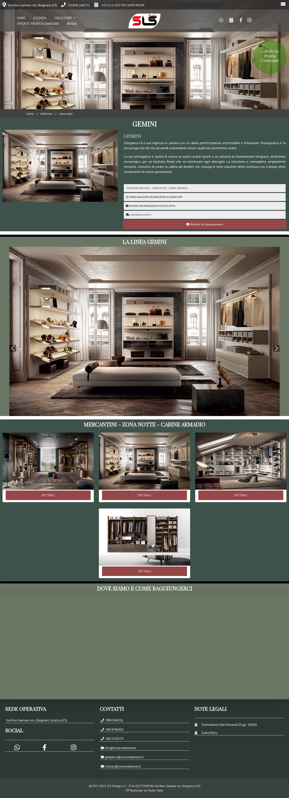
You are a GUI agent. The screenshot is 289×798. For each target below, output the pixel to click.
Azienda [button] (39, 18)
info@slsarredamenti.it (120, 748)
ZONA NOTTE (65, 114)
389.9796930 (114, 730)
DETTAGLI (48, 495)
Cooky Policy (209, 733)
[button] (12, 327)
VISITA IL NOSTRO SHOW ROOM (118, 5)
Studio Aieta (155, 790)
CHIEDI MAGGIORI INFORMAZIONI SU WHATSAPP (156, 196)
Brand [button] (72, 24)
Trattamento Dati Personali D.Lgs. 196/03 (229, 725)
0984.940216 (114, 720)
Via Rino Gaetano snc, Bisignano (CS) (30, 5)
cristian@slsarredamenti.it (123, 766)
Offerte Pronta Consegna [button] (38, 24)
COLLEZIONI (46, 114)
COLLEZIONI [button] (64, 18)
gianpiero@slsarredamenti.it (124, 757)
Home (30, 114)
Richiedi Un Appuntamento (204, 224)
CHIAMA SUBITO (75, 5)
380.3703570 (114, 739)
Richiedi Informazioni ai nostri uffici (150, 205)
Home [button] (21, 18)
